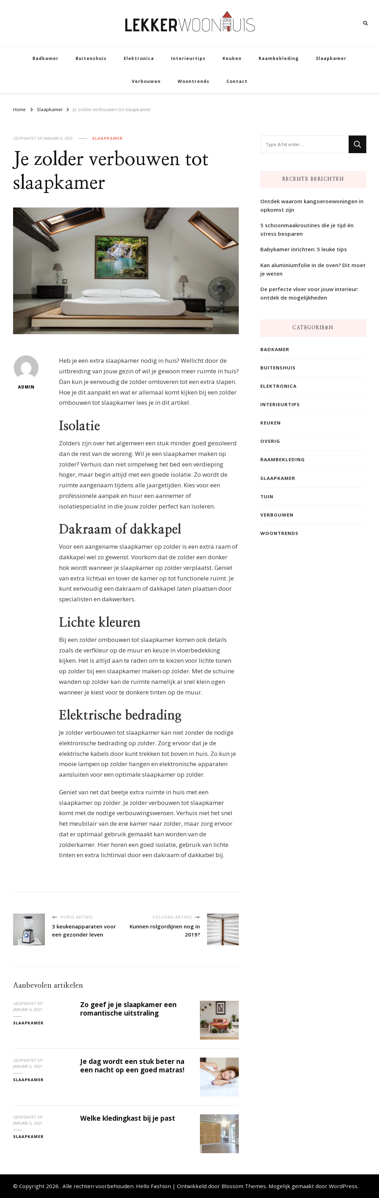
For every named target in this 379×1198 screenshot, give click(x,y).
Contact (237, 81)
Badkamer (45, 58)
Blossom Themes (243, 1186)
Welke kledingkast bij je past (127, 1118)
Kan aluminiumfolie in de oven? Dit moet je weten (313, 269)
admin (26, 372)
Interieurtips (188, 58)
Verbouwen (146, 81)
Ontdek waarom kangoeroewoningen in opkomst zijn (311, 205)
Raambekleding (279, 58)
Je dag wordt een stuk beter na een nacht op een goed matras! (132, 1065)
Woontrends (193, 81)
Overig (270, 441)
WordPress (343, 1186)
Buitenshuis (91, 58)
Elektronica (139, 58)
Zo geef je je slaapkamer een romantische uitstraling (128, 1008)
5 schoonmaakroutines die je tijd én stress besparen (307, 229)
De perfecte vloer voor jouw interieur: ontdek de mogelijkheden (309, 293)
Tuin (266, 496)
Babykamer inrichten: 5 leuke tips (303, 249)
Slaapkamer (331, 58)
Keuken (232, 58)
